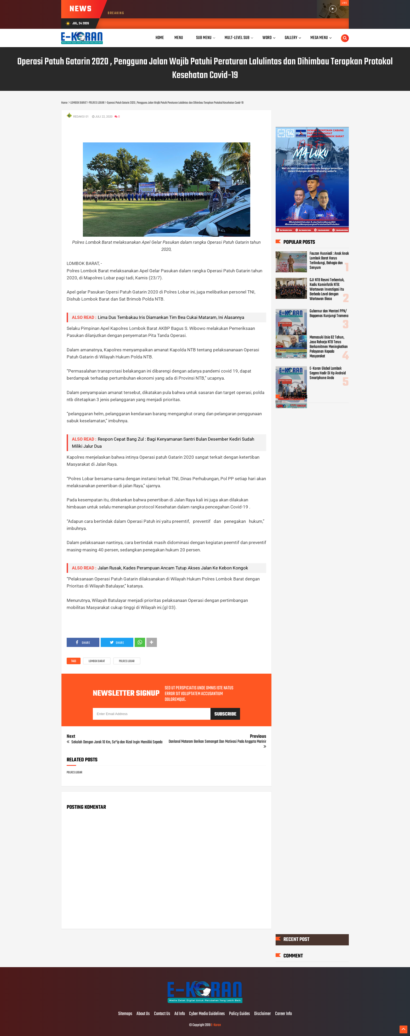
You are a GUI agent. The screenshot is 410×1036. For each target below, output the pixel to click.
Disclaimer (262, 1014)
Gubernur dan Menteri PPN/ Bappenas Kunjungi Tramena (329, 313)
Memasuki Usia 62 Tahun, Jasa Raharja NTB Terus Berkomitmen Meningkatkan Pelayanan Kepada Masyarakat (329, 347)
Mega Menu (319, 37)
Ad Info (179, 1014)
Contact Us (162, 1014)
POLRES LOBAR (127, 661)
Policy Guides (239, 1014)
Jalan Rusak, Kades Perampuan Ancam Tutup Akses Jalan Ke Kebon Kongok (173, 567)
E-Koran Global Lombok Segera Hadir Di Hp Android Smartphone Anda (328, 373)
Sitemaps (125, 1014)
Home (160, 37)
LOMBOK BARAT (97, 661)
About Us (143, 1014)
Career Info (283, 1014)
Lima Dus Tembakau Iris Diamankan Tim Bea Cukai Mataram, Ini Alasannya (171, 317)
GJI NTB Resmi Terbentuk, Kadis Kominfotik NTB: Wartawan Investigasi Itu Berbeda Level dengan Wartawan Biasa (327, 289)
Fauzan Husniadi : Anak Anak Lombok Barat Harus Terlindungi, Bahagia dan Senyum (329, 260)
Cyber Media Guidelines (207, 1014)
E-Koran (216, 1025)
